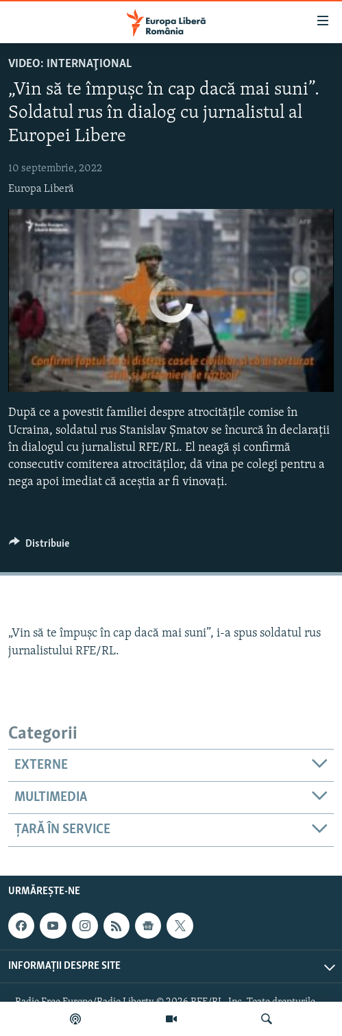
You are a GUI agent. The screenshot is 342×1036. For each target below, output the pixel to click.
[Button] (39, 547)
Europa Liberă (41, 189)
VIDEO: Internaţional (70, 64)
